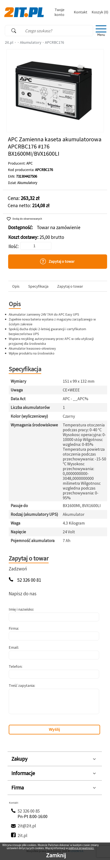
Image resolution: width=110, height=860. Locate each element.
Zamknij (56, 855)
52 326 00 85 (29, 811)
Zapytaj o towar (70, 286)
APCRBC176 (54, 42)
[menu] (101, 31)
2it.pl (9, 42)
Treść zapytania (21, 685)
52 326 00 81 (29, 580)
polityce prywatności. (81, 848)
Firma (13, 628)
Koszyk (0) (100, 12)
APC (29, 163)
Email (13, 647)
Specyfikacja (38, 286)
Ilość (13, 246)
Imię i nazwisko (21, 609)
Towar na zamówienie (58, 227)
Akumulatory (30, 42)
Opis (15, 286)
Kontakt (80, 12)
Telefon (15, 666)
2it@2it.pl (27, 826)
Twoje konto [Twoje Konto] (59, 12)
